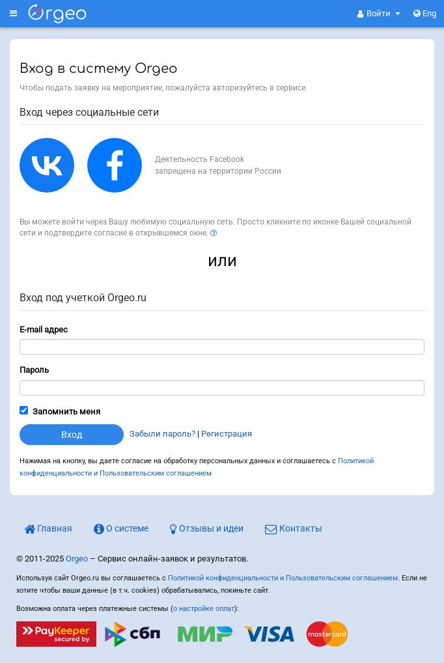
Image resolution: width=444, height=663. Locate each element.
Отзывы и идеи (206, 528)
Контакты (293, 528)
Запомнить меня (66, 411)
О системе (121, 528)
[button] (379, 14)
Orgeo (77, 558)
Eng (424, 13)
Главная (48, 528)
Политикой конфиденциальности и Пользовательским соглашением (283, 578)
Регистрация (226, 434)
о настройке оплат (203, 608)
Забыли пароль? (162, 434)
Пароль (34, 370)
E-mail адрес (44, 329)
